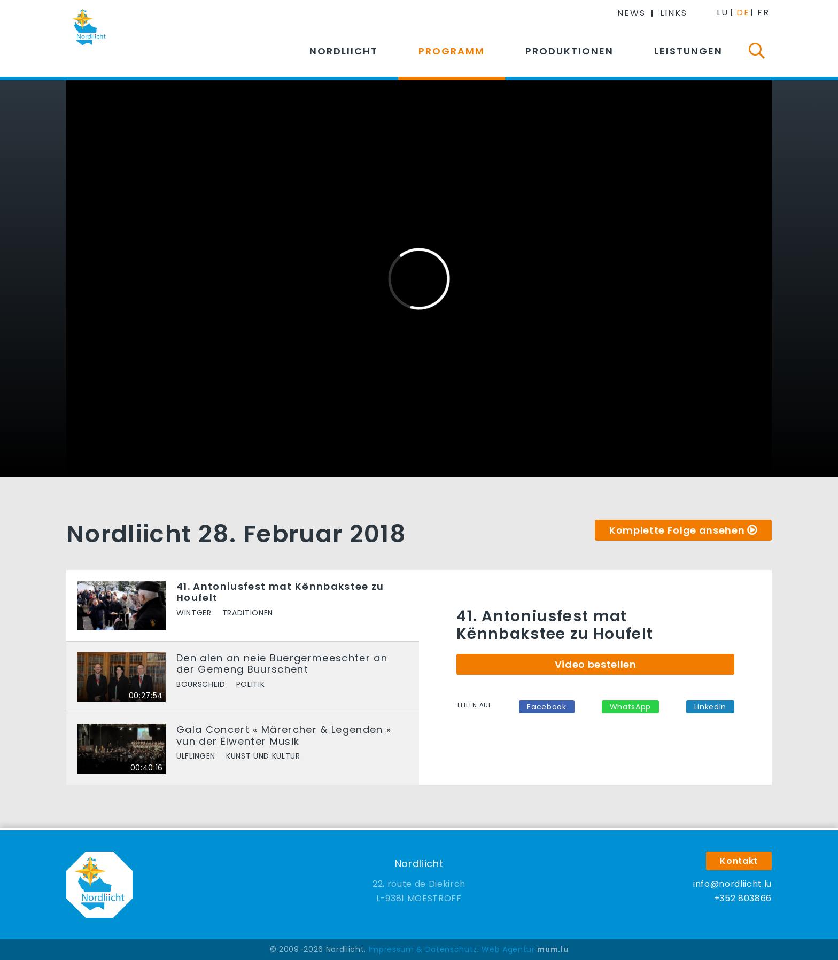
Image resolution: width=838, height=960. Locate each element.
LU (722, 12)
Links (673, 13)
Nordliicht (343, 51)
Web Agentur (508, 949)
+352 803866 (743, 898)
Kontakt (739, 861)
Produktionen (569, 51)
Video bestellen (596, 664)
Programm (451, 51)
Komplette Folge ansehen (676, 530)
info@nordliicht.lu (732, 884)
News (631, 13)
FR (763, 12)
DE (743, 12)
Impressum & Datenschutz (423, 949)
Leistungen (688, 51)
